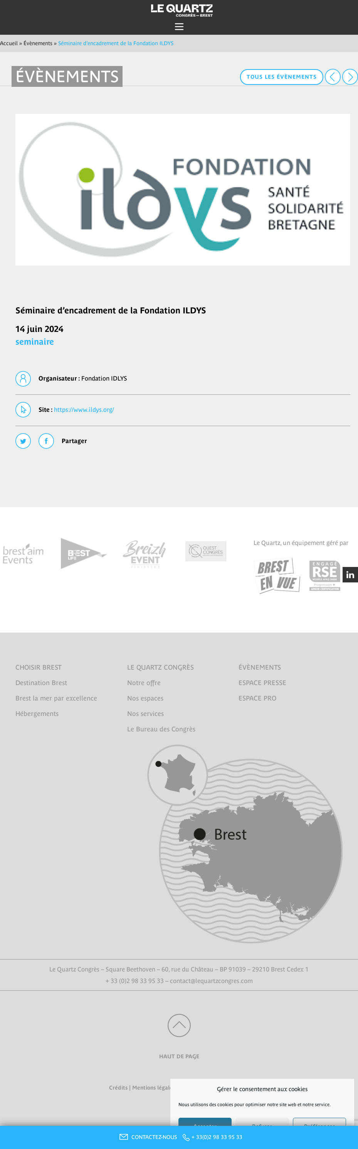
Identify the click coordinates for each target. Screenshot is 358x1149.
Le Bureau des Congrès (161, 729)
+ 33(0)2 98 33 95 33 (217, 1137)
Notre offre (144, 683)
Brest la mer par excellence (56, 698)
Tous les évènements (282, 77)
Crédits (118, 1088)
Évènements (38, 43)
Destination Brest (41, 683)
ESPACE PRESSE (262, 683)
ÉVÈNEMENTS (260, 667)
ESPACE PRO (257, 698)
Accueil (9, 43)
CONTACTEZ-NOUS (147, 1137)
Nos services (145, 713)
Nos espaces (145, 698)
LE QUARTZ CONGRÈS (160, 667)
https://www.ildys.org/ (84, 409)
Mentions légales (153, 1088)
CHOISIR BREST (38, 667)
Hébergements (37, 713)
